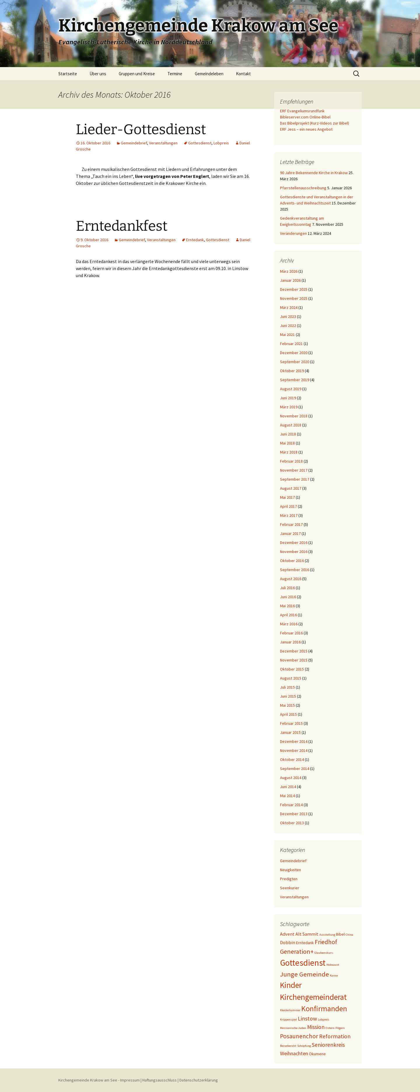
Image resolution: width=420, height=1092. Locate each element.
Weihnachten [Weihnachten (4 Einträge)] (294, 1053)
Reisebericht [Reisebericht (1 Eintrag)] (288, 1046)
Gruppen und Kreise (137, 73)
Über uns (98, 73)
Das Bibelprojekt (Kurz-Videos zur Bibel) (314, 123)
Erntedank (195, 239)
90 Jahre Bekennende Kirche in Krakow (314, 172)
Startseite (67, 73)
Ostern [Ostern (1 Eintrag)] (330, 1028)
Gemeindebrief (134, 143)
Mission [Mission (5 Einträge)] (316, 1026)
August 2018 (290, 425)
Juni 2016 (288, 596)
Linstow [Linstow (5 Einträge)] (307, 1018)
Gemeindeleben (209, 73)
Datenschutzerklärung (198, 1080)
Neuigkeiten (290, 869)
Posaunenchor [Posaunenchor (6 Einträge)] (299, 1036)
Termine (174, 73)
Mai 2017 (287, 497)
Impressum (130, 1080)
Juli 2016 (287, 587)
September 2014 (294, 768)
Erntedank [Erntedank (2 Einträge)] (305, 942)
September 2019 (294, 379)
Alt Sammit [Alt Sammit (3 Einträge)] (306, 934)
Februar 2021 (291, 343)
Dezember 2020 (293, 352)
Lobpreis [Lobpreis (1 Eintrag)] (323, 1019)
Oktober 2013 (292, 822)
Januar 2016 (290, 642)
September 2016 (294, 569)
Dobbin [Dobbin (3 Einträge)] (287, 942)
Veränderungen (293, 233)
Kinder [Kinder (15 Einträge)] (291, 985)
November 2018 (293, 416)
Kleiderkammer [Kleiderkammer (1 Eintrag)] (290, 1010)
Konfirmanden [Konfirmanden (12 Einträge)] (324, 1008)
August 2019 (290, 388)
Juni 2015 (288, 696)
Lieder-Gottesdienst (141, 129)
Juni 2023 (288, 316)
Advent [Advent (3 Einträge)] (287, 934)
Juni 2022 (288, 325)
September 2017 (294, 479)
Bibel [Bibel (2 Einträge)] (340, 934)
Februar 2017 (291, 524)
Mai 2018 (287, 443)
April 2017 (288, 506)
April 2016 (288, 614)
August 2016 (290, 578)
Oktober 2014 (292, 759)
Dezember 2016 (293, 542)
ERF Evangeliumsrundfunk (302, 110)
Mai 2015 (287, 705)
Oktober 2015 (292, 669)
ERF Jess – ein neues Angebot (306, 129)
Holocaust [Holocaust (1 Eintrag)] (332, 965)
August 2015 (290, 678)
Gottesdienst (199, 143)
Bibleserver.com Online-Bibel (305, 117)
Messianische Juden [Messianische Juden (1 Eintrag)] (293, 1028)
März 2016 (289, 623)
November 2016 (293, 551)
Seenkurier (289, 887)
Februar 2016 (291, 633)
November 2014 (293, 750)
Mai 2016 (287, 605)
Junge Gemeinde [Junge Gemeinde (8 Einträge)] (304, 974)
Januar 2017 (290, 533)
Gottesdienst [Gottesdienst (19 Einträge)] (303, 962)
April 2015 (288, 714)
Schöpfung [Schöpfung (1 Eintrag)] (304, 1046)
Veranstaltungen (163, 143)
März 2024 (289, 307)
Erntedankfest (121, 226)
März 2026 (289, 271)
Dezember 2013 (293, 813)
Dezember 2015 (293, 651)
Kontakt (243, 73)
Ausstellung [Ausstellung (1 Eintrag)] (327, 935)
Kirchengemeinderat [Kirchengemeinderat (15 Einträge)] (313, 997)
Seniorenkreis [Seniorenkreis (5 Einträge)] (328, 1044)
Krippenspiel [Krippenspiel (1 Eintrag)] (288, 1019)
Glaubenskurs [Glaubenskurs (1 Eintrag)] (323, 953)
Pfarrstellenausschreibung (303, 187)
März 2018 (289, 452)
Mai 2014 (287, 795)
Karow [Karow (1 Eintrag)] (334, 975)
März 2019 (289, 407)
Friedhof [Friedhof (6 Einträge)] (326, 942)
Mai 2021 (287, 334)
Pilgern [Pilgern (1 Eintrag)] (340, 1028)
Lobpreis (221, 143)
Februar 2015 (291, 723)
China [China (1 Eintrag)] (349, 935)
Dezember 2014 (293, 741)
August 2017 (290, 488)
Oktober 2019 (292, 370)
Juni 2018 (288, 434)
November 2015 (293, 660)
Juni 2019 (288, 397)
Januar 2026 (290, 280)
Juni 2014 (288, 786)
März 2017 (289, 515)
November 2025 (293, 298)
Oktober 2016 (292, 560)
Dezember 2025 (293, 289)
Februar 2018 (291, 461)
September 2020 (294, 361)
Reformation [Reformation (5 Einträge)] (335, 1036)
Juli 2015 (287, 687)
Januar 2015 (290, 732)
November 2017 (293, 470)
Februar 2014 (291, 804)
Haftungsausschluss (159, 1080)
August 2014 (290, 777)
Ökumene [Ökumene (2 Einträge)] (317, 1053)
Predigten (289, 878)
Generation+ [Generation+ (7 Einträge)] (297, 951)
